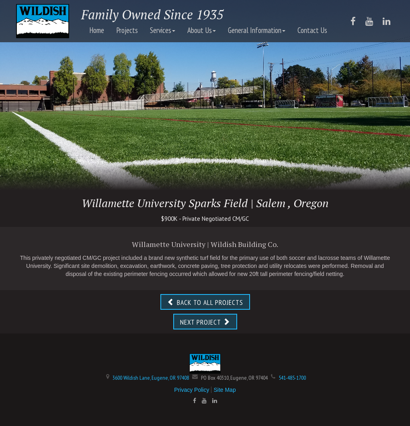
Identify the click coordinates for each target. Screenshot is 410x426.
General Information (256, 30)
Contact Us (312, 30)
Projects (127, 30)
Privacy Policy (191, 390)
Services (162, 30)
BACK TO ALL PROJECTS (205, 302)
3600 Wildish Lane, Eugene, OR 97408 (151, 377)
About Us (201, 30)
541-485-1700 (292, 377)
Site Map (224, 390)
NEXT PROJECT (205, 322)
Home (96, 30)
